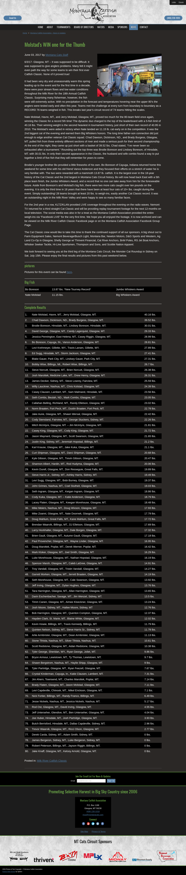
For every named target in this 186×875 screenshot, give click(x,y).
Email (73, 781)
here (69, 272)
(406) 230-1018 (173, 17)
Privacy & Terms (98, 832)
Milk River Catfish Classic (52, 760)
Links (174, 2)
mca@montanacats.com (93, 815)
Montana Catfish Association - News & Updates (48, 33)
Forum (181, 2)
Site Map (84, 832)
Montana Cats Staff (56, 54)
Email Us (12, 17)
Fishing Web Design (8, 871)
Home (25, 33)
